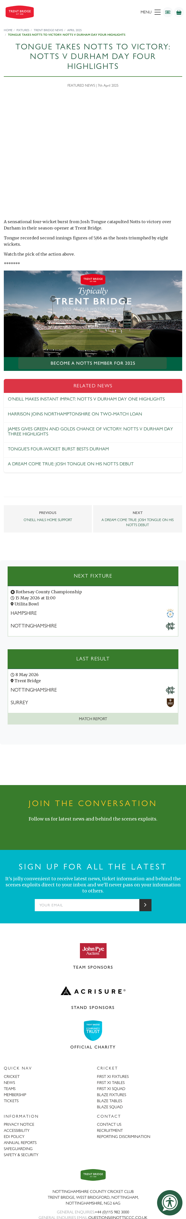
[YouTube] (108, 829)
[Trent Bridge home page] (93, 1175)
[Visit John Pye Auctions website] (93, 950)
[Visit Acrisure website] (93, 991)
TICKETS (11, 1100)
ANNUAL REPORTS (20, 1142)
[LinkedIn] (98, 829)
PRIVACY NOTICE (19, 1124)
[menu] (122, 12)
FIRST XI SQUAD (111, 1088)
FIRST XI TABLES (111, 1082)
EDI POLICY (14, 1136)
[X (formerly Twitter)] (78, 829)
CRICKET (12, 1076)
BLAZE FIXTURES (111, 1094)
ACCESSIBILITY (16, 1130)
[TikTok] (118, 829)
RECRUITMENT (110, 1130)
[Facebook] (68, 829)
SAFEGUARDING (18, 1148)
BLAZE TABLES (109, 1100)
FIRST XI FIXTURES (113, 1076)
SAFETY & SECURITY (21, 1154)
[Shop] (179, 12)
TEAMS (9, 1088)
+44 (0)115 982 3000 (112, 1212)
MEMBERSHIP (15, 1094)
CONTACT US (109, 1124)
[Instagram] (88, 829)
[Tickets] (168, 12)
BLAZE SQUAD (110, 1106)
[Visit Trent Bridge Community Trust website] (93, 1030)
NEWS (9, 1082)
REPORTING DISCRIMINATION (123, 1136)
